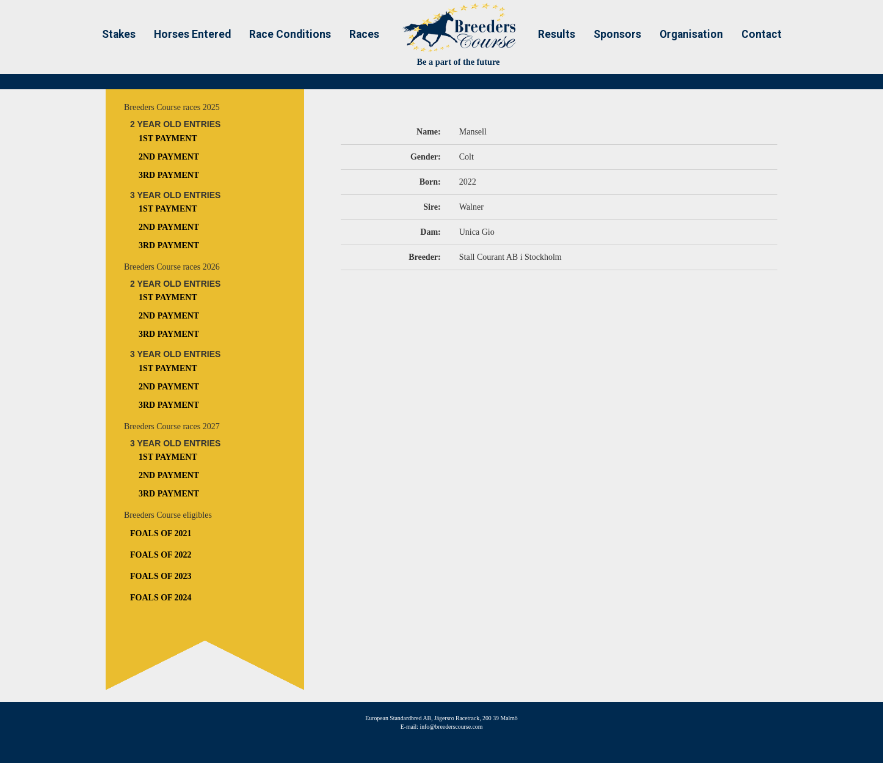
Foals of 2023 (161, 576)
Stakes (119, 34)
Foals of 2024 (161, 597)
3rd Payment (169, 175)
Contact (761, 34)
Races (364, 34)
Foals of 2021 (161, 533)
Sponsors (617, 34)
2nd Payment (169, 156)
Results (556, 34)
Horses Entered (192, 34)
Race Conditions (290, 34)
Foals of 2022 (161, 554)
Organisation (691, 34)
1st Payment (168, 138)
